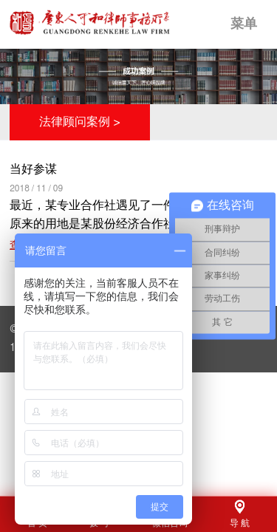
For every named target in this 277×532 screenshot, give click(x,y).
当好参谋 (33, 169)
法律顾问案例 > (79, 122)
